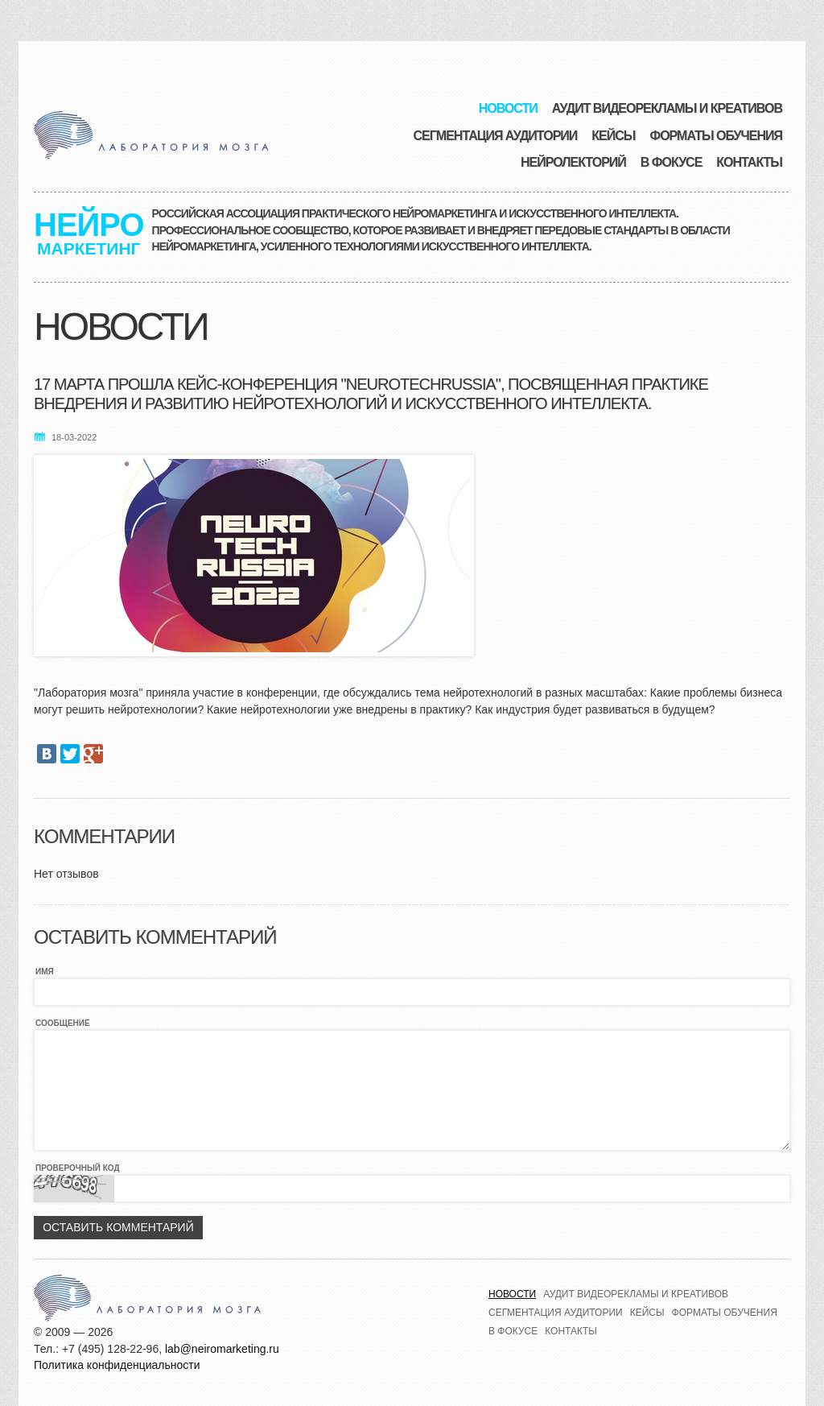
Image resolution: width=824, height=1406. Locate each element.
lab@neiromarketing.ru (222, 1348)
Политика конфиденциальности (117, 1364)
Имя (44, 971)
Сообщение (62, 1023)
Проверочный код (77, 1168)
